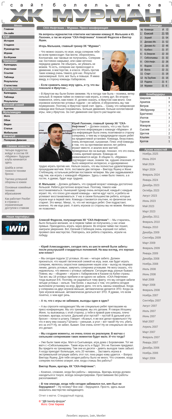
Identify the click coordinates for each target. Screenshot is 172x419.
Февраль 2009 (151, 248)
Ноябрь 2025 (150, 153)
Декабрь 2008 (151, 258)
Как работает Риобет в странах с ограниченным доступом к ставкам (17, 203)
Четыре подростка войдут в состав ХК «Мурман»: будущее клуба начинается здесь (17, 156)
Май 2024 (148, 164)
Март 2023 (149, 211)
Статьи (8, 128)
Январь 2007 (150, 342)
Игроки (8, 53)
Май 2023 (148, 206)
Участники (10, 69)
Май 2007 (148, 321)
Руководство (11, 49)
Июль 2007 (149, 311)
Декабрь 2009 (151, 232)
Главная (9, 29)
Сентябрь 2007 (152, 300)
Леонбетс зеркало (77, 415)
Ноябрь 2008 (150, 263)
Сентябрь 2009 (152, 237)
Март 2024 (149, 169)
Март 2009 (149, 242)
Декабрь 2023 (151, 185)
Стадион (9, 44)
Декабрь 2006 (151, 347)
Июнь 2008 (149, 274)
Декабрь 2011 (151, 216)
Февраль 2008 (151, 290)
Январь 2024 (150, 180)
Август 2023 (150, 195)
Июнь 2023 (149, 201)
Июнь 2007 (149, 316)
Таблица (9, 77)
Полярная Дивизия (15, 140)
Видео (8, 124)
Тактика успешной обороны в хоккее (16, 181)
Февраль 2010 (151, 221)
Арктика (9, 108)
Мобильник (10, 132)
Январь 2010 (150, 227)
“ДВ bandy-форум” (53, 401)
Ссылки (8, 73)
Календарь (10, 64)
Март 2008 (149, 284)
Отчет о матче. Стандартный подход (61, 395)
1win (92, 415)
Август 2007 (150, 305)
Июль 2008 (149, 269)
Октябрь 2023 (151, 190)
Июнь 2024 (149, 159)
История (9, 40)
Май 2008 (148, 279)
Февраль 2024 (151, 174)
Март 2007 (149, 332)
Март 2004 (149, 358)
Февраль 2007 (151, 337)
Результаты (11, 81)
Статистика (10, 85)
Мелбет (101, 415)
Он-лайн (9, 33)
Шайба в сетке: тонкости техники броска (15, 170)
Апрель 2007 (150, 326)
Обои (7, 120)
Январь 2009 (150, 253)
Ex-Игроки (10, 57)
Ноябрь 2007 (150, 295)
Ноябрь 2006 (150, 353)
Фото (7, 116)
